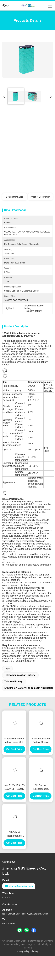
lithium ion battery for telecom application (29, 688)
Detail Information (14, 197)
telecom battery (13, 681)
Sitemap (34, 951)
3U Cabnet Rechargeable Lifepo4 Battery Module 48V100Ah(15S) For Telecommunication (14, 834)
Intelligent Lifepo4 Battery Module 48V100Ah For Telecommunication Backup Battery (41, 740)
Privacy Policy (23, 951)
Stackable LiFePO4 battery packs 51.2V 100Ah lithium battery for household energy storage (14, 740)
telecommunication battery (19, 675)
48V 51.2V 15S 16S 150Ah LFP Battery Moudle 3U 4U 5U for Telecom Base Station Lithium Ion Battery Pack (14, 787)
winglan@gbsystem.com (19, 886)
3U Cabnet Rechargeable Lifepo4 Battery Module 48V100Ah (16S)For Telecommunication (41, 787)
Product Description (40, 197)
